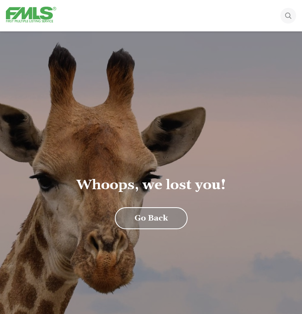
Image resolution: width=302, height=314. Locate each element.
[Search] (294, 16)
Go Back (151, 218)
